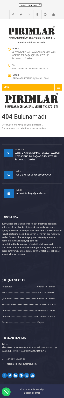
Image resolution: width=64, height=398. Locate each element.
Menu (6, 87)
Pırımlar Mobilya (36, 389)
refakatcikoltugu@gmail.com (30, 78)
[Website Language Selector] (30, 5)
